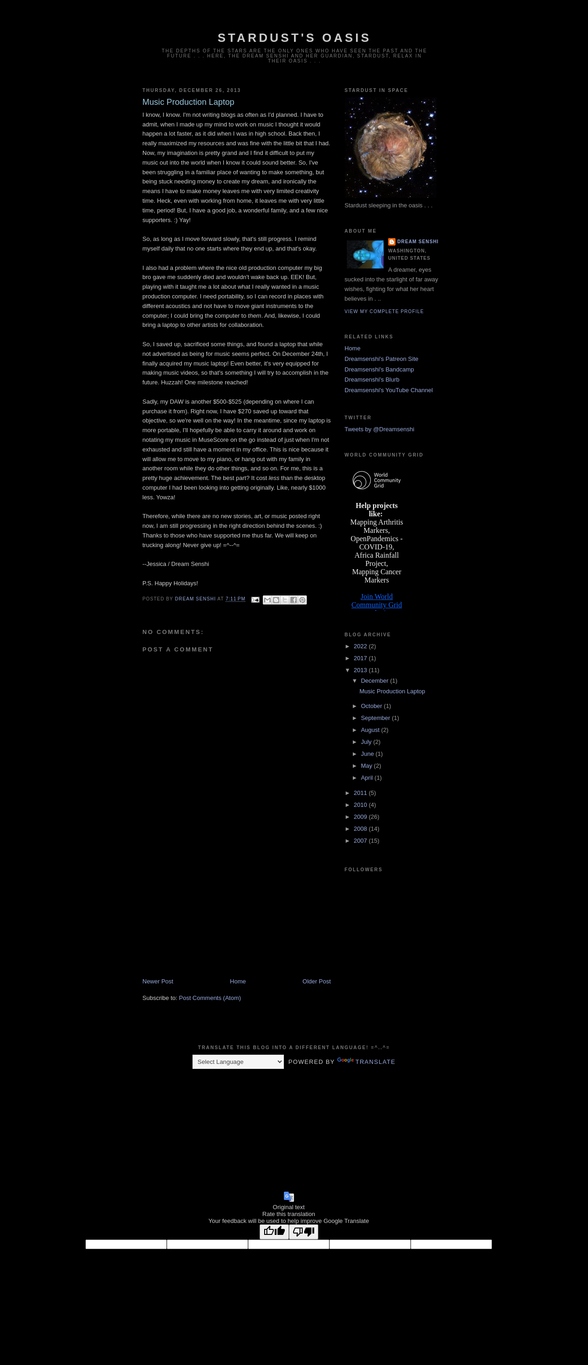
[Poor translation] (303, 1231)
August (371, 729)
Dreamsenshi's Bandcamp (379, 369)
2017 (361, 658)
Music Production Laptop (392, 691)
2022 (361, 646)
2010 (361, 804)
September (376, 717)
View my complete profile (384, 311)
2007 (361, 840)
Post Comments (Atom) (210, 997)
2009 (361, 816)
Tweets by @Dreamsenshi (379, 429)
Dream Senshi (418, 241)
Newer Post (157, 981)
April (368, 777)
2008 (361, 828)
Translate (366, 1061)
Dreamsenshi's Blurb (372, 379)
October (372, 705)
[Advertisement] (211, 913)
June (368, 753)
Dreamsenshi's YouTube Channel (389, 390)
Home (238, 981)
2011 (361, 792)
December (375, 680)
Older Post (317, 981)
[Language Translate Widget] (238, 1062)
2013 (361, 670)
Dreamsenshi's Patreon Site (381, 358)
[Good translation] (274, 1231)
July (367, 741)
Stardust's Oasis (294, 38)
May (367, 765)
